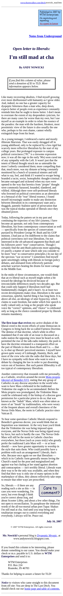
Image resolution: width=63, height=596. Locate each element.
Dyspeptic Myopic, (47, 535)
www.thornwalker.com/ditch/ (33, 2)
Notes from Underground (45, 36)
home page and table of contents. (42, 588)
